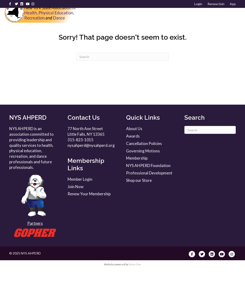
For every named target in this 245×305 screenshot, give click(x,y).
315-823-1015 (80, 176)
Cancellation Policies (144, 180)
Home (94, 16)
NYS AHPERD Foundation (148, 202)
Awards (125, 28)
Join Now (76, 223)
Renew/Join (216, 4)
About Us (114, 16)
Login (198, 4)
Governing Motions (143, 187)
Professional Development (187, 16)
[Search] (237, 22)
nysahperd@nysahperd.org (91, 182)
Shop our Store (139, 217)
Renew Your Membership (89, 230)
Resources (99, 28)
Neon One (135, 300)
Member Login (80, 215)
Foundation (152, 28)
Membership (143, 16)
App (233, 4)
